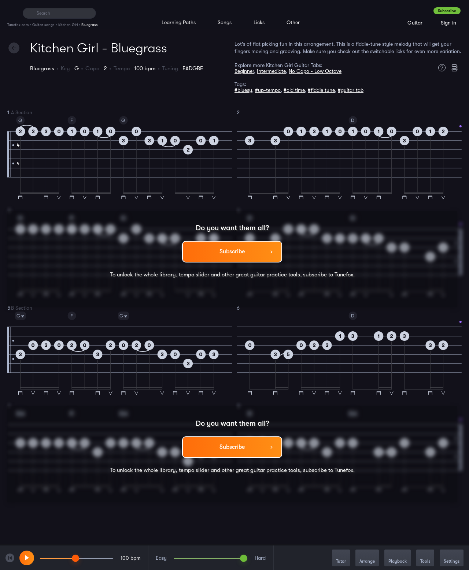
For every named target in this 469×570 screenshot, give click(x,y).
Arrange (367, 558)
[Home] (11, 12)
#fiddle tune (321, 90)
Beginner (244, 71)
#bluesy (243, 90)
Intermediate (271, 71)
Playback (397, 558)
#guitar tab (350, 90)
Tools (425, 558)
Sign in (448, 23)
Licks (259, 22)
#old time (294, 90)
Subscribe (447, 10)
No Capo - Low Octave (315, 71)
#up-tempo (268, 90)
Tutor (341, 558)
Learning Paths (179, 22)
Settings (451, 558)
